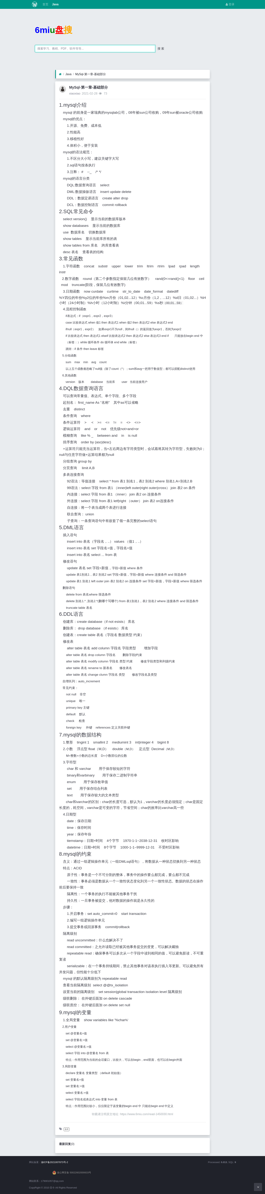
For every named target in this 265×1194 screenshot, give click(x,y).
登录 (230, 4)
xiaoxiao (74, 93)
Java (55, 4)
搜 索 (161, 48)
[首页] (60, 74)
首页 (45, 4)
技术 (66, 1129)
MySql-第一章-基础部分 (90, 74)
